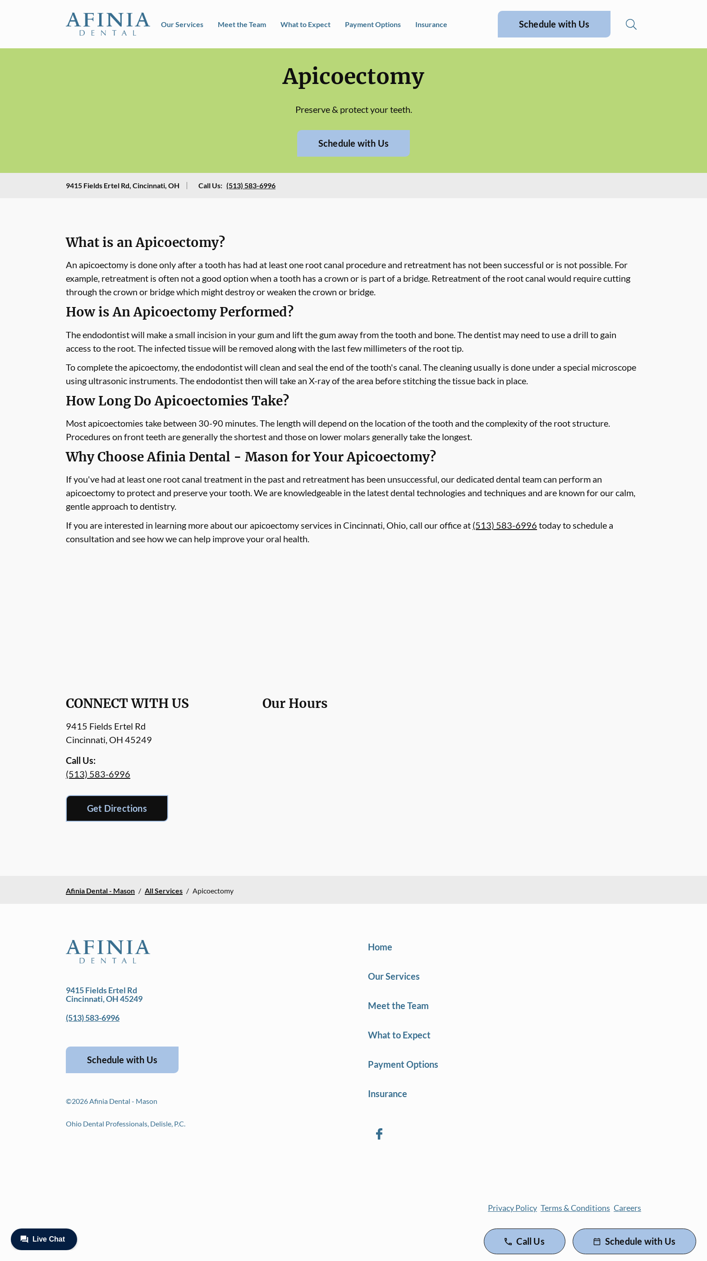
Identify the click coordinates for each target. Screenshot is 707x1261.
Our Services (182, 24)
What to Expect (305, 24)
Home (380, 946)
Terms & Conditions (575, 1208)
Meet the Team (242, 24)
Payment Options (373, 24)
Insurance (431, 24)
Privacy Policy (512, 1208)
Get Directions (117, 808)
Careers (627, 1208)
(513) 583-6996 (250, 185)
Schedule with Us (554, 24)
